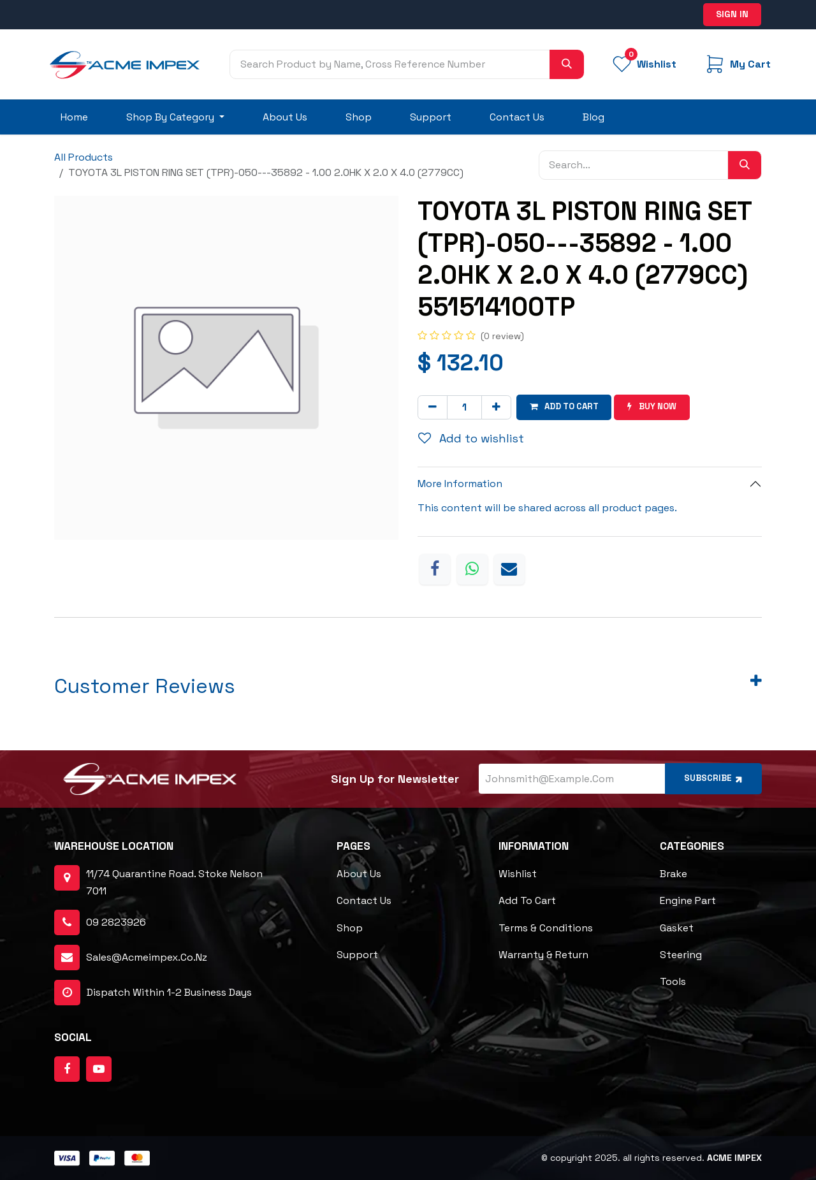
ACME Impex (734, 1157)
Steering (681, 954)
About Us (359, 873)
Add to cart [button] (566, 406)
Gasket (677, 927)
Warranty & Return (543, 954)
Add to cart (527, 900)
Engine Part (688, 900)
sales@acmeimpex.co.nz (146, 956)
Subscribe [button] (710, 777)
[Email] (509, 568)
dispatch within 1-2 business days (153, 992)
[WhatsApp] (472, 568)
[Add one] (496, 407)
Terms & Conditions (546, 927)
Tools (673, 980)
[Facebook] (434, 568)
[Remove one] (433, 407)
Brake (673, 873)
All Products (83, 157)
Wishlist (518, 873)
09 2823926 (116, 921)
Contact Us (364, 900)
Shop (350, 927)
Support (357, 954)
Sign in (732, 14)
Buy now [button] (658, 406)
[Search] (567, 64)
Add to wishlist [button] (471, 437)
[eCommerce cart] (737, 64)
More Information (460, 483)
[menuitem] (74, 117)
